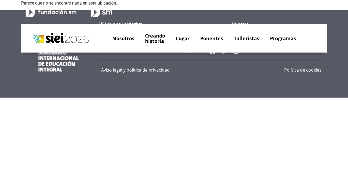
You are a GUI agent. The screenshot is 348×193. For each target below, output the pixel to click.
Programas (283, 38)
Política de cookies (302, 70)
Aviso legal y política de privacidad (135, 70)
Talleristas (246, 38)
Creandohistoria (155, 38)
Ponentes (211, 38)
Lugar (183, 38)
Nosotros (123, 38)
